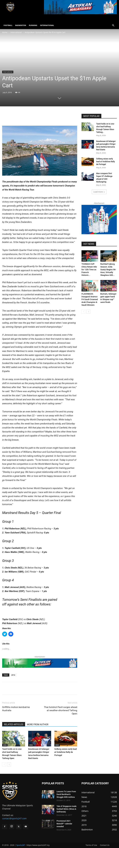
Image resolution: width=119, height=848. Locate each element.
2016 (13, 675)
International (16, 32)
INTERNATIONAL (47, 25)
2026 (5, 745)
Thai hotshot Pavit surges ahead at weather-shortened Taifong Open (60, 710)
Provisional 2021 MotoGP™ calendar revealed (64, 824)
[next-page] (9, 764)
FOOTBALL (8, 25)
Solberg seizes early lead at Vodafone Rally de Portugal (65, 752)
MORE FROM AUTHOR (37, 724)
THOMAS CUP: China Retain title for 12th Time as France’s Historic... (89, 269)
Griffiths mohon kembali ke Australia (16, 709)
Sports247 (20, 845)
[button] (113, 25)
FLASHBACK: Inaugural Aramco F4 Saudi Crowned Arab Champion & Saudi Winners (90, 299)
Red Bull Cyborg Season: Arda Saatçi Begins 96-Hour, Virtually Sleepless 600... (108, 269)
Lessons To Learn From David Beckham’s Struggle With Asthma (66, 794)
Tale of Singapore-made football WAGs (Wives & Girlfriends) (66, 809)
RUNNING (33, 25)
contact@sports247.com (14, 818)
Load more (99, 191)
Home (4, 32)
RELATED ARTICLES (13, 724)
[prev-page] (4, 764)
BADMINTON (20, 25)
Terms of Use (91, 845)
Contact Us (104, 845)
